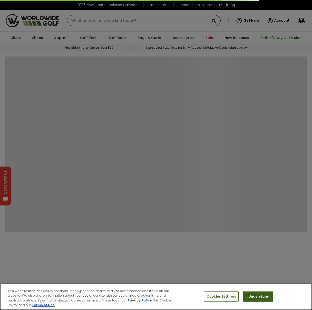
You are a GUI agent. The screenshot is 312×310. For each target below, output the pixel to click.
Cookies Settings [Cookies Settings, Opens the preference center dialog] (221, 296)
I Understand (258, 296)
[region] (156, 297)
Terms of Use (43, 305)
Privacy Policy (139, 300)
